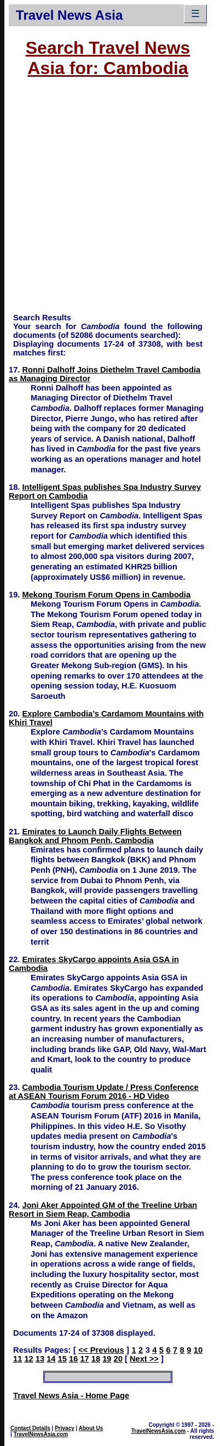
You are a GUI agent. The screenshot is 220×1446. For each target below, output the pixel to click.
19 (106, 1358)
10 (198, 1350)
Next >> (144, 1358)
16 (73, 1358)
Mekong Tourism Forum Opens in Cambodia (106, 594)
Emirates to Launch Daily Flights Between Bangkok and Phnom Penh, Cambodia (95, 836)
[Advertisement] (103, 200)
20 (118, 1358)
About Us (91, 1428)
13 (40, 1358)
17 (84, 1358)
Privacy (64, 1428)
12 (28, 1358)
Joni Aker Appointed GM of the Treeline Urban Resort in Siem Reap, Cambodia (103, 1209)
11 (17, 1358)
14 (51, 1358)
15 (62, 1358)
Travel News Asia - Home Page (71, 1395)
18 (95, 1358)
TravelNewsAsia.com (41, 1434)
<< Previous (101, 1350)
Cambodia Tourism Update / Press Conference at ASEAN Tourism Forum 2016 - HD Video (104, 1091)
